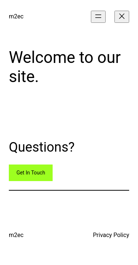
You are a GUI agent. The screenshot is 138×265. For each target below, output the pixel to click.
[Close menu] (121, 17)
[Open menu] (98, 17)
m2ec (16, 16)
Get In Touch (31, 173)
